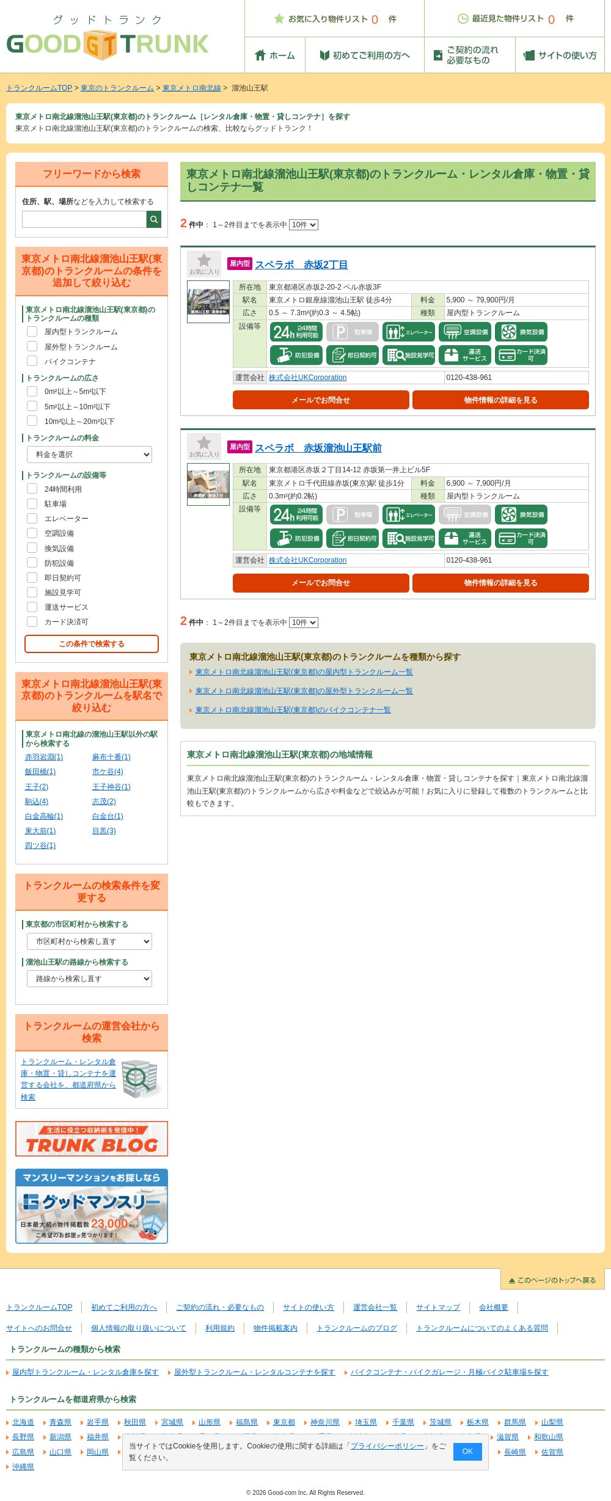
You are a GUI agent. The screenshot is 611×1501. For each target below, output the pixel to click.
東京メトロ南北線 (192, 88)
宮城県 (172, 1422)
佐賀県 (552, 1452)
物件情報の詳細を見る (501, 400)
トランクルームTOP (39, 88)
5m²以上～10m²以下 (78, 407)
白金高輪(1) (44, 816)
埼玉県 (366, 1422)
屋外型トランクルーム (81, 347)
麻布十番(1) (111, 757)
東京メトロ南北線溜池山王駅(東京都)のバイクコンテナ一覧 (293, 710)
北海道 (23, 1422)
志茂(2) (104, 801)
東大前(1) (40, 831)
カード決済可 (67, 622)
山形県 (210, 1422)
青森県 (60, 1422)
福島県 (247, 1422)
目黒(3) (104, 831)
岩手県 (98, 1422)
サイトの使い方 (308, 1307)
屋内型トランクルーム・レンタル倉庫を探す (85, 1372)
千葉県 (403, 1422)
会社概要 (493, 1307)
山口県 (60, 1452)
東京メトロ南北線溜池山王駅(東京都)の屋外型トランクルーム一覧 (304, 691)
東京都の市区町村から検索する (77, 924)
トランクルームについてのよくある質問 (482, 1328)
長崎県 (515, 1452)
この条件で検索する (92, 644)
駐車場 (56, 504)
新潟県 (60, 1437)
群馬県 (515, 1422)
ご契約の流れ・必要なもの (220, 1307)
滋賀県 (508, 1437)
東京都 (284, 1422)
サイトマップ (438, 1307)
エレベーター (67, 518)
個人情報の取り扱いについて (138, 1328)
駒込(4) (37, 801)
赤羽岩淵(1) (44, 757)
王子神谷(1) (111, 787)
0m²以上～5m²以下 (75, 391)
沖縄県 (23, 1467)
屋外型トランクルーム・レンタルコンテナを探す (254, 1372)
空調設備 (59, 533)
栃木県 (478, 1422)
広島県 (23, 1452)
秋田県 (135, 1422)
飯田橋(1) (40, 771)
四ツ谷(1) (40, 845)
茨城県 (441, 1422)
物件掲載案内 (276, 1328)
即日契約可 (63, 578)
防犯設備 (59, 563)
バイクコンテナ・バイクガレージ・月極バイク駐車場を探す (450, 1372)
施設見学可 (63, 592)
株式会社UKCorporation (307, 377)
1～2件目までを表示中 (265, 225)
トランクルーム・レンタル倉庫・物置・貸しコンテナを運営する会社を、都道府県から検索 (68, 1079)
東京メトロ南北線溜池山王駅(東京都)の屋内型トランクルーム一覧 (304, 672)
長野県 (23, 1437)
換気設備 (59, 548)
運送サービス (67, 607)
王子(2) (37, 787)
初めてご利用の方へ (124, 1307)
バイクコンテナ (70, 361)
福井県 (98, 1437)
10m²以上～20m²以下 (80, 421)
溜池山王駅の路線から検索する (77, 962)
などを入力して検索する (88, 201)
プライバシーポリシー (387, 1446)
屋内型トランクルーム (81, 331)
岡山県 (98, 1452)
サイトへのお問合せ (39, 1328)
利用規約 (220, 1328)
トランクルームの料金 (62, 438)
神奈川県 (325, 1422)
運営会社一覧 (375, 1307)
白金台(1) (107, 816)
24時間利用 (63, 489)
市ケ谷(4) (107, 771)
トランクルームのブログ (356, 1328)
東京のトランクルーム (117, 88)
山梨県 (552, 1422)
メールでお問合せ (320, 400)
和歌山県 (548, 1437)
